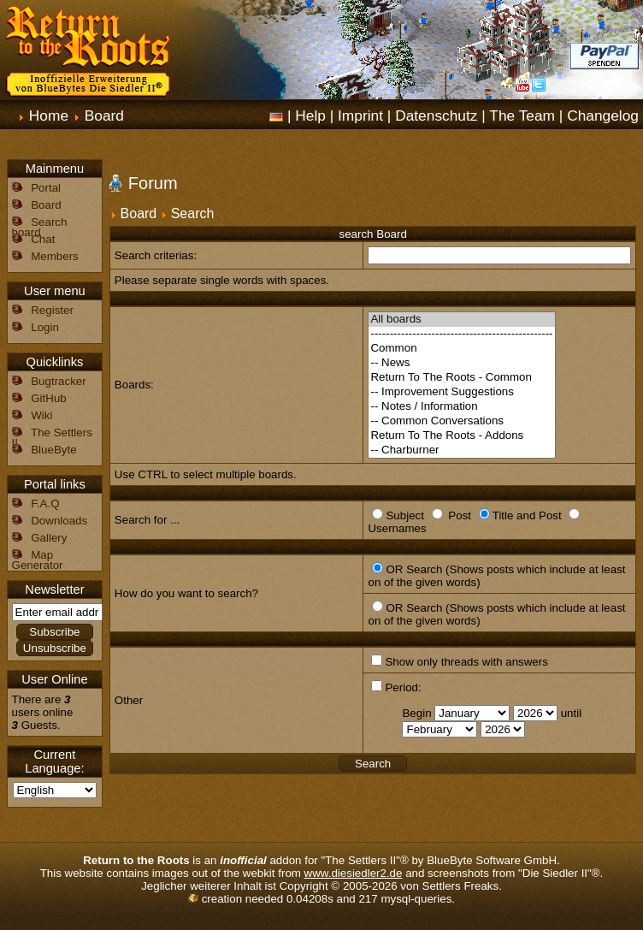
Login (45, 327)
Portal (46, 187)
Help (310, 115)
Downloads (59, 520)
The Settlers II (52, 437)
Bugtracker (58, 381)
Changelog (603, 115)
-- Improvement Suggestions (461, 392)
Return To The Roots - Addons (461, 436)
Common (461, 348)
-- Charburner (461, 450)
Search (193, 213)
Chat (43, 239)
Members (55, 256)
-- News (461, 363)
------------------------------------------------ (461, 334)
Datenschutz (436, 115)
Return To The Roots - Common (461, 377)
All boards (461, 319)
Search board (40, 227)
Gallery (49, 537)
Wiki (41, 415)
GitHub (48, 398)
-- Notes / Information (461, 407)
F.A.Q (45, 503)
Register (52, 310)
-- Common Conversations (461, 421)
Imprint (360, 115)
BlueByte (53, 449)
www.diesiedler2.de (353, 873)
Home (48, 115)
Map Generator (37, 560)
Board (104, 115)
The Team (522, 115)
